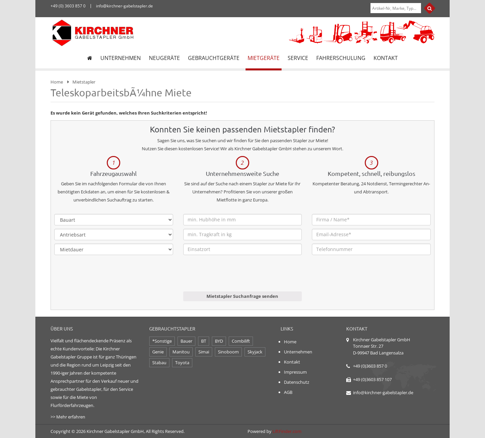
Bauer (186, 341)
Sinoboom (228, 352)
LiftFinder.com (286, 431)
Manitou (181, 352)
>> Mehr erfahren (68, 417)
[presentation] (234, 278)
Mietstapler (83, 82)
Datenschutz (296, 382)
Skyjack (255, 352)
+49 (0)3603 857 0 (370, 366)
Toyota (182, 362)
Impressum (295, 372)
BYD (219, 341)
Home (57, 82)
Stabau (159, 362)
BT (203, 341)
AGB (288, 392)
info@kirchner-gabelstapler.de (383, 392)
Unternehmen (298, 352)
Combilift (241, 341)
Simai (203, 352)
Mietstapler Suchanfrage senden (242, 296)
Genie (158, 352)
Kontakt (292, 362)
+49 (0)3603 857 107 (372, 379)
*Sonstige (162, 341)
